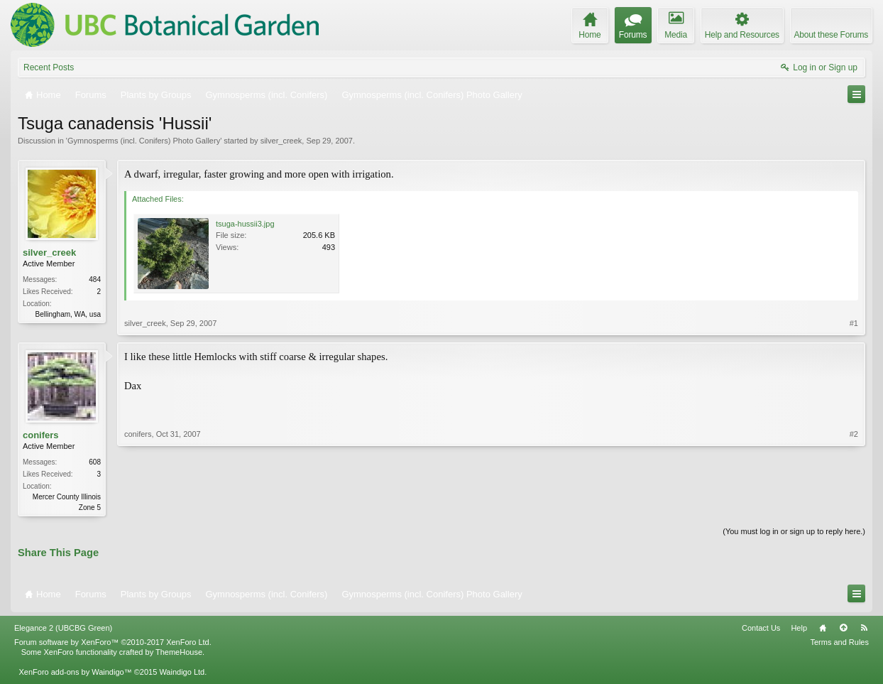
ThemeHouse (178, 653)
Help (799, 629)
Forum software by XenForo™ (113, 643)
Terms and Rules (839, 643)
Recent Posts (48, 67)
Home (823, 629)
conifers (41, 435)
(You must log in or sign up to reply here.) (794, 532)
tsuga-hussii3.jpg (245, 223)
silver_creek (281, 140)
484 (95, 279)
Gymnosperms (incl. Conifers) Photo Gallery (143, 140)
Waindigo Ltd (181, 673)
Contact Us (761, 629)
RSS (864, 629)
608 (95, 462)
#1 (854, 323)
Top (843, 629)
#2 (854, 505)
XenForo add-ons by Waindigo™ (74, 673)
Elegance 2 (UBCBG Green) (63, 629)
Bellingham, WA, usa (68, 314)
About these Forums (831, 35)
